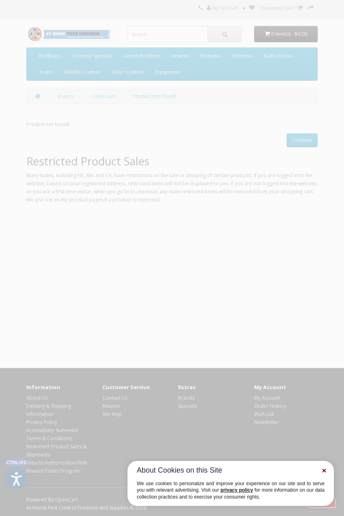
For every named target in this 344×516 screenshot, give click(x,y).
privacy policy (237, 490)
